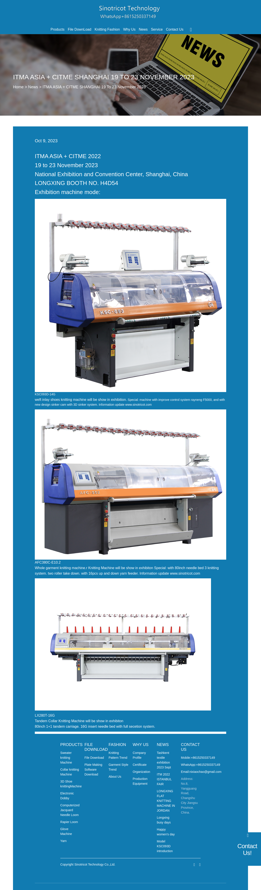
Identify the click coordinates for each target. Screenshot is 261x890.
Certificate (139, 764)
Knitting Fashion (107, 29)
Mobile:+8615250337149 (198, 757)
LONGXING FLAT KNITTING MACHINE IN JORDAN (166, 800)
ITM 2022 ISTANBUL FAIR (164, 779)
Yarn (63, 841)
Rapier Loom (69, 822)
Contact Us (174, 29)
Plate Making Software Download (93, 769)
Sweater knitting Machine (66, 757)
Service (157, 29)
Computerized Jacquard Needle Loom (70, 810)
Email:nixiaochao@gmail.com (201, 771)
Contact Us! (247, 849)
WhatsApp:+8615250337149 (200, 764)
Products (58, 29)
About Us (115, 776)
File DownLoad (79, 29)
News (143, 29)
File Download (94, 757)
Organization (141, 771)
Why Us (129, 29)
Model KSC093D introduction (165, 846)
